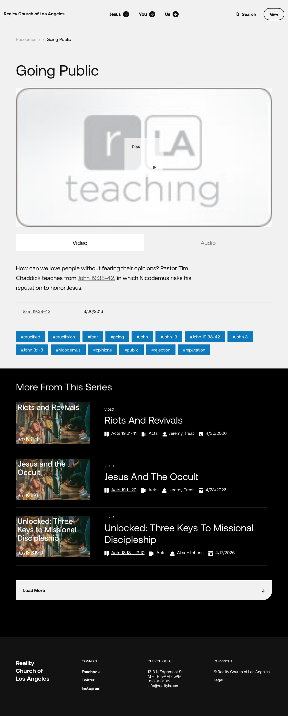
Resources (26, 39)
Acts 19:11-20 (123, 489)
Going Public (59, 39)
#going (117, 359)
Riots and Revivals (143, 420)
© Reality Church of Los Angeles (242, 671)
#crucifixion (64, 359)
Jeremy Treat (181, 433)
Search (249, 14)
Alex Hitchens (190, 552)
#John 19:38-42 (205, 359)
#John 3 (240, 359)
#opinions (102, 372)
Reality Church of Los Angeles (34, 13)
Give (274, 14)
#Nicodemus (68, 372)
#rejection (160, 372)
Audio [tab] (208, 242)
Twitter (88, 679)
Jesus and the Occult (151, 476)
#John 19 (169, 359)
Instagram (91, 688)
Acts (153, 433)
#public (131, 372)
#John (142, 359)
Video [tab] (79, 242)
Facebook (91, 671)
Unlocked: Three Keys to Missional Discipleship (179, 533)
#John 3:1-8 (32, 372)
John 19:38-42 (96, 277)
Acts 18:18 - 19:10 (127, 552)
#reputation (194, 372)
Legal (218, 679)
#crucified (30, 359)
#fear (93, 359)
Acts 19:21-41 (124, 433)
